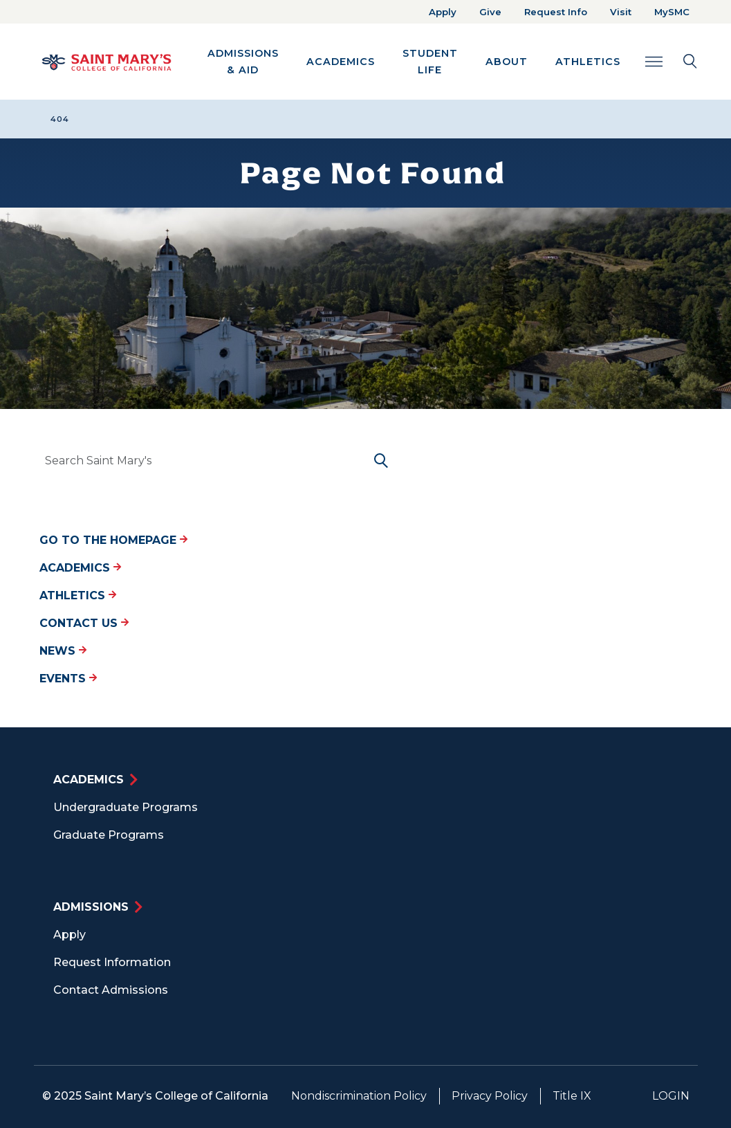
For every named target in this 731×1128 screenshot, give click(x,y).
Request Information (112, 962)
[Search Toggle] (671, 61)
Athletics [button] (587, 61)
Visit (620, 11)
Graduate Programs (108, 835)
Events (68, 678)
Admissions (91, 906)
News (62, 650)
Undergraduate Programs (125, 807)
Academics (80, 567)
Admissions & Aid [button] (243, 61)
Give (490, 11)
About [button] (506, 61)
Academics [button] (340, 61)
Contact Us (84, 623)
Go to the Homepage (113, 540)
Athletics (77, 595)
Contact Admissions (110, 990)
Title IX (572, 1095)
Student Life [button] (430, 61)
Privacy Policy (490, 1095)
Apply (442, 11)
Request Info (555, 11)
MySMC (672, 11)
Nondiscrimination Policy (359, 1095)
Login (671, 1095)
